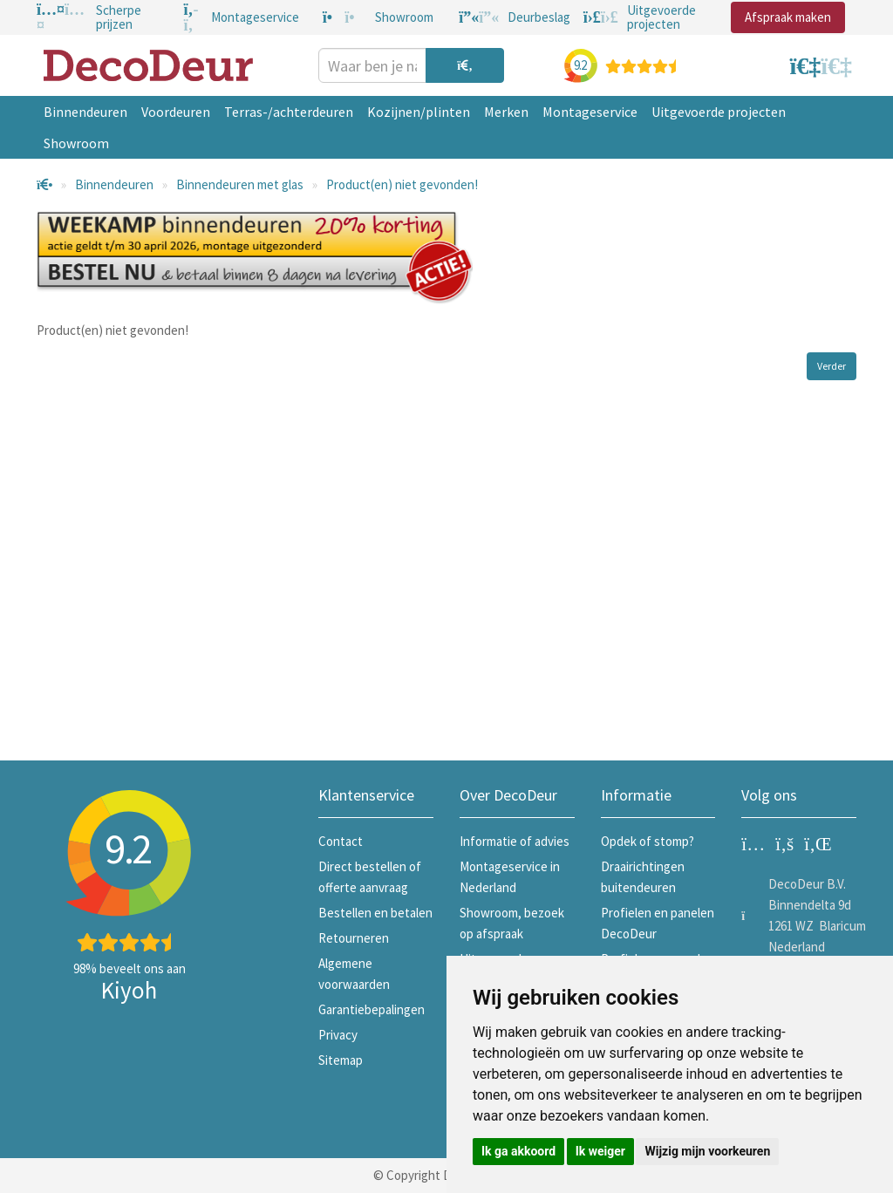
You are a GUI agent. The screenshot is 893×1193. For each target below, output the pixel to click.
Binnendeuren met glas (239, 184)
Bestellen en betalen (375, 912)
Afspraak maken (788, 17)
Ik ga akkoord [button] (518, 1151)
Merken (506, 111)
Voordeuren (175, 111)
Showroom (76, 143)
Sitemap (340, 1060)
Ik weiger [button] (600, 1151)
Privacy (338, 1034)
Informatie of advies (514, 841)
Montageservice (589, 111)
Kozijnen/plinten (418, 111)
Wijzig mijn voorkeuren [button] (707, 1151)
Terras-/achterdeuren (288, 111)
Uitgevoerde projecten (718, 111)
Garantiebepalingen (371, 1009)
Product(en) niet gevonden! (402, 184)
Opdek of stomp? (647, 841)
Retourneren (353, 938)
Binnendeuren (85, 111)
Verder (831, 365)
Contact (340, 841)
